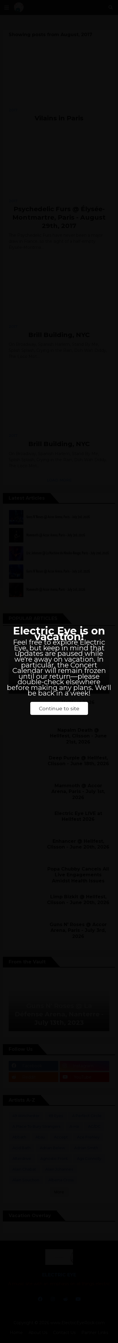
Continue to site (59, 708)
